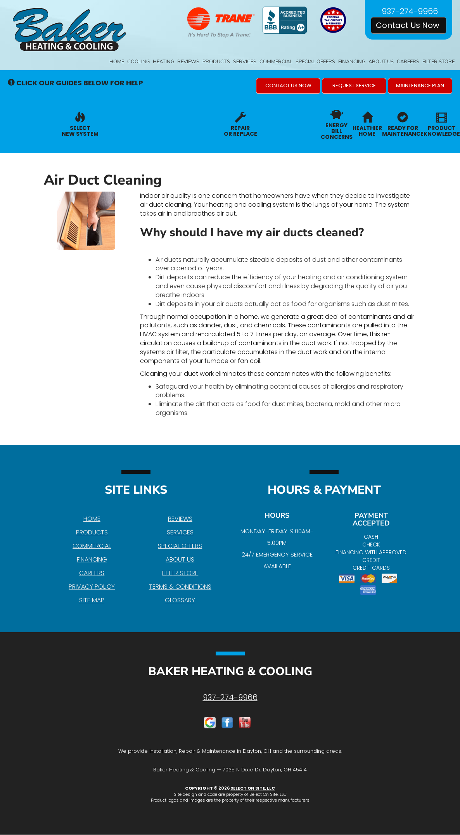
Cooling (138, 61)
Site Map (91, 600)
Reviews (188, 61)
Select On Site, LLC (252, 788)
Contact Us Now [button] (408, 25)
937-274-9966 (230, 697)
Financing (351, 61)
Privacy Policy (92, 586)
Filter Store (438, 61)
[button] (288, 86)
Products (216, 61)
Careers (408, 61)
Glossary (180, 600)
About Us (381, 61)
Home (116, 61)
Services (244, 61)
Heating (163, 61)
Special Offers (315, 61)
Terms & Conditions (180, 586)
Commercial (275, 61)
